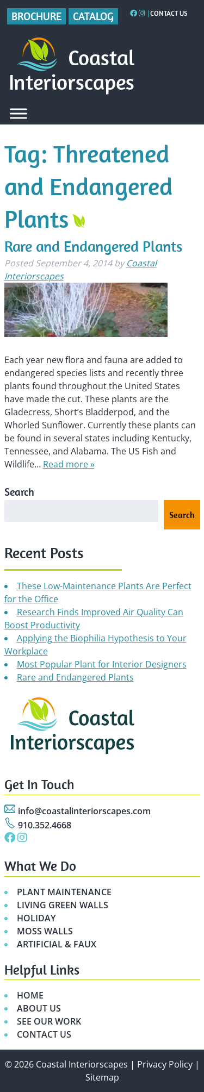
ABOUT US (39, 1008)
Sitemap (102, 1077)
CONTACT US (44, 1034)
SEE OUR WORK (49, 1021)
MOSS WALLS (45, 931)
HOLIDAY (36, 918)
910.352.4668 (44, 825)
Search (19, 491)
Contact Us (169, 13)
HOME (30, 995)
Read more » (69, 464)
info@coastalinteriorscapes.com (84, 811)
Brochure (36, 16)
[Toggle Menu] (18, 113)
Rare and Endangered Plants (93, 245)
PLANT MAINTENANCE (64, 892)
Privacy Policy (165, 1064)
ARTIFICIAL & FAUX (56, 944)
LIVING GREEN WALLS (62, 905)
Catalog (93, 16)
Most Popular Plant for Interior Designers (102, 664)
